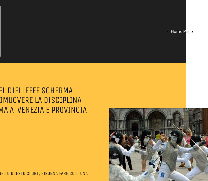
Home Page (182, 31)
